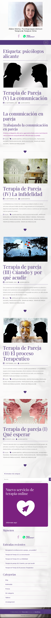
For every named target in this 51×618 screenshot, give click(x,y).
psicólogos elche (15, 141)
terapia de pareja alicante (11, 222)
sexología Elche (39, 381)
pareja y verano (31, 217)
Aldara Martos (25, 103)
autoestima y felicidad (17, 217)
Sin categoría (9, 593)
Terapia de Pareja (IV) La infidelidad (22, 191)
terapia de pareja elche (17, 143)
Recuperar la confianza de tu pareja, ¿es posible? (21, 550)
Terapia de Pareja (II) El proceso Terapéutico (22, 353)
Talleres (7, 597)
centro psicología (33, 379)
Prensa (7, 589)
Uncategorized (10, 602)
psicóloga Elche (33, 298)
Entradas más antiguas (12, 474)
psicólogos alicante (14, 381)
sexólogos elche (27, 141)
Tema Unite (25, 612)
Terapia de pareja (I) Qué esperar (25, 431)
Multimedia (8, 584)
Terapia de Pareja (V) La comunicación (25, 95)
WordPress (37, 612)
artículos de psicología (30, 214)
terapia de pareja (39, 219)
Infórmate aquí (11, 523)
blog (6, 139)
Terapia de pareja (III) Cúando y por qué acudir (22, 272)
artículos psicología (29, 139)
